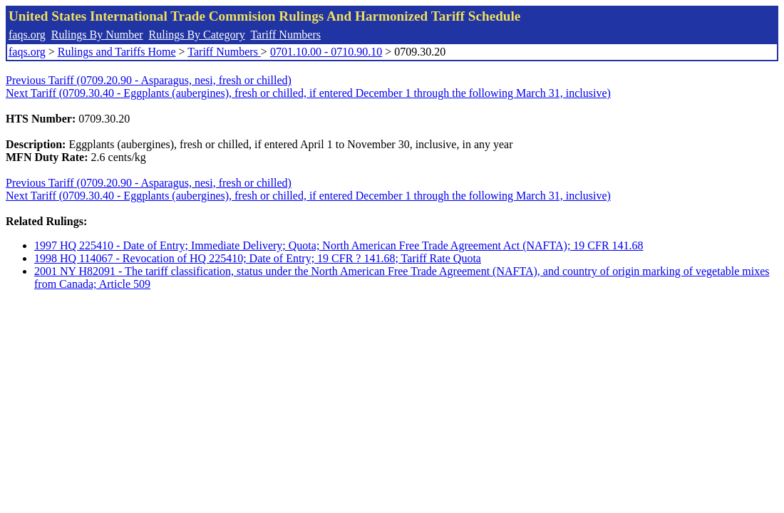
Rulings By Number (97, 34)
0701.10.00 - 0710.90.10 (326, 52)
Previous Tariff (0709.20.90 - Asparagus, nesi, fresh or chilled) (149, 80)
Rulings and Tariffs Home (117, 52)
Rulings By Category (197, 34)
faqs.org (27, 34)
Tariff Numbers (285, 34)
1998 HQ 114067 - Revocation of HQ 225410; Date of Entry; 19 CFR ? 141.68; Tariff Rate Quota (257, 258)
